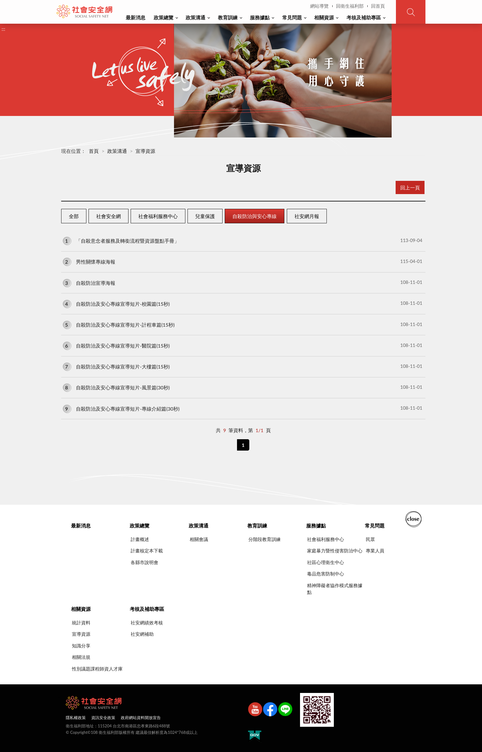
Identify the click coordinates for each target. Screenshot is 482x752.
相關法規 (81, 657)
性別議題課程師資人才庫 (97, 668)
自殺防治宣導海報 (242, 282)
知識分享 (81, 645)
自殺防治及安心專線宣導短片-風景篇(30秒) (242, 387)
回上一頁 (410, 187)
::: (60, 5)
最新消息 (135, 17)
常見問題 (292, 17)
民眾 (370, 539)
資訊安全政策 (103, 717)
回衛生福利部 (350, 6)
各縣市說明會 (144, 562)
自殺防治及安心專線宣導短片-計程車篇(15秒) (242, 324)
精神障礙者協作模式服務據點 (334, 589)
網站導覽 (319, 6)
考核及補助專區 (363, 17)
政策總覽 (163, 17)
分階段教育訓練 (264, 539)
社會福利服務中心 (158, 216)
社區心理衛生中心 (325, 562)
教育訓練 (228, 17)
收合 (413, 518)
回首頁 (378, 6)
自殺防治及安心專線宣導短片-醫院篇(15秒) (242, 345)
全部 (74, 216)
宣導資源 (145, 151)
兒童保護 (205, 216)
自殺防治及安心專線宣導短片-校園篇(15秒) (242, 303)
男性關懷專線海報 (242, 261)
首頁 (94, 151)
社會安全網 (108, 216)
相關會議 (199, 539)
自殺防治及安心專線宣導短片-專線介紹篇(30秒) (242, 408)
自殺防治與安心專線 (254, 216)
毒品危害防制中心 (325, 573)
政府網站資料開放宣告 (141, 717)
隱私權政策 (76, 717)
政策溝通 (195, 17)
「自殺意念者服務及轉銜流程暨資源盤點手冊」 (242, 241)
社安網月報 (306, 216)
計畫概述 (140, 539)
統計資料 (81, 622)
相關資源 (324, 17)
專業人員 (375, 550)
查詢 (410, 12)
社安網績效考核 (147, 622)
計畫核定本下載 (147, 550)
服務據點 (260, 17)
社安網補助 (142, 634)
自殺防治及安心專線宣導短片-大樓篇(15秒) (242, 366)
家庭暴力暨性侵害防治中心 (334, 550)
